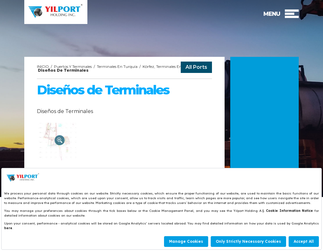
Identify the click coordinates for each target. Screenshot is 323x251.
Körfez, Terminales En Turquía (170, 66)
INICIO (43, 66)
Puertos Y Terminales (73, 66)
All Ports (196, 67)
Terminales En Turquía (117, 66)
